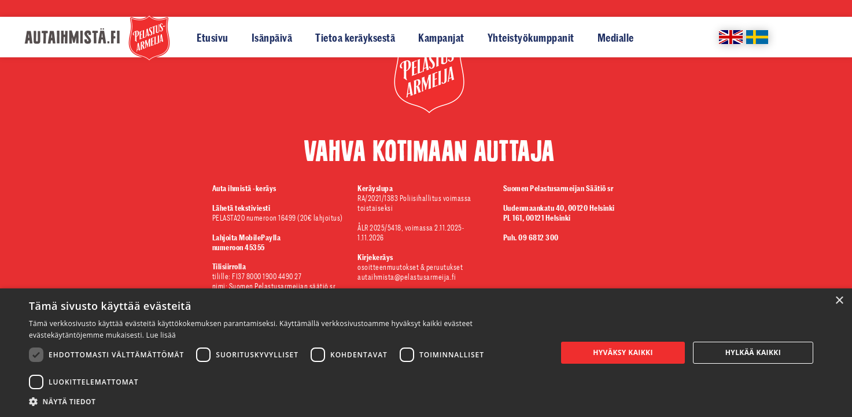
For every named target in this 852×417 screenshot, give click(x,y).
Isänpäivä (272, 37)
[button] (285, 402)
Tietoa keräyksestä (355, 37)
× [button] (839, 301)
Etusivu (212, 37)
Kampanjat (441, 37)
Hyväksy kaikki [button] (623, 352)
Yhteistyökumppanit (531, 37)
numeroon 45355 (247, 242)
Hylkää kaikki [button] (753, 352)
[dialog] (426, 352)
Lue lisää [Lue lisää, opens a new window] (161, 335)
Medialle (615, 37)
